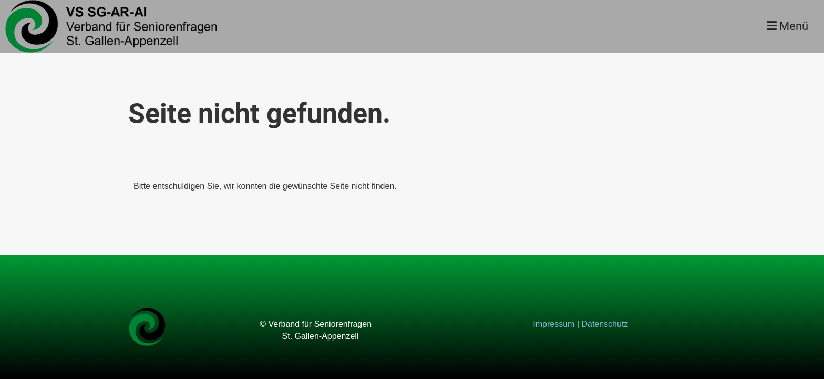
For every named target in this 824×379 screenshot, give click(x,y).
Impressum (553, 324)
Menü (787, 26)
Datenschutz (604, 324)
